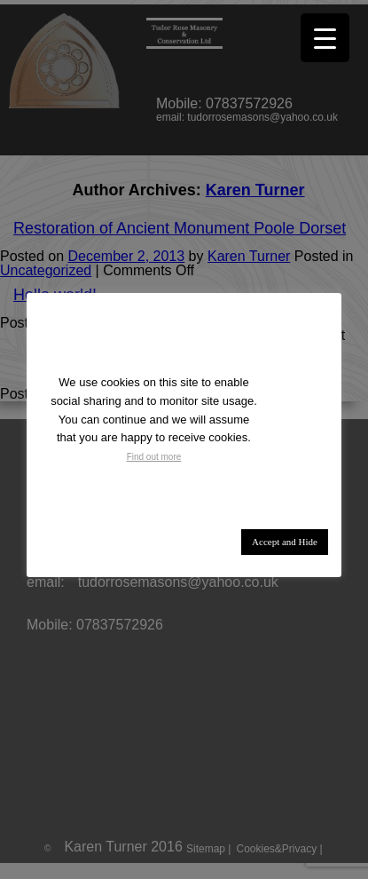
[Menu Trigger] (325, 37)
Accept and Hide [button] (284, 541)
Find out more (154, 457)
